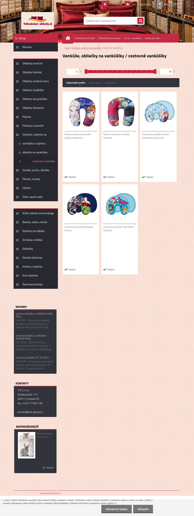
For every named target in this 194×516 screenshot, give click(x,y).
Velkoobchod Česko (85, 38)
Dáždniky (27, 249)
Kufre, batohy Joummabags (38, 213)
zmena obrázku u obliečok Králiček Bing (31, 336)
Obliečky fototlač (32, 72)
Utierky (26, 188)
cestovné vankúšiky (43, 161)
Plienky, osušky (31, 179)
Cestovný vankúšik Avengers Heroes (79, 228)
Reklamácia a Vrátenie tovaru (82, 47)
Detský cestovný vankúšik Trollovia (116, 136)
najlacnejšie (95, 82)
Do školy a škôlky (32, 240)
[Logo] (37, 20)
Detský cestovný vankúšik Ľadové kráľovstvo (77, 136)
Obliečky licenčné (32, 63)
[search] (140, 21)
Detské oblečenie (32, 257)
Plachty (26, 117)
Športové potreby (32, 284)
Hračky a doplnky (32, 266)
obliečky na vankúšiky (35, 152)
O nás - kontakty (132, 38)
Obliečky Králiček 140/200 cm (43, 435)
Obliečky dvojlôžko (33, 90)
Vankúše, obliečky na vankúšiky (34, 135)
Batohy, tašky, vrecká (34, 222)
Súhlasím (143, 509)
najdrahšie (110, 82)
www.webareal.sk (50, 493)
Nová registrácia (141, 4)
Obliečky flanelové (32, 108)
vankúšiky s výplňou (34, 143)
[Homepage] (69, 38)
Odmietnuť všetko (116, 509)
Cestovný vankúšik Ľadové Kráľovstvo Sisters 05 (155, 136)
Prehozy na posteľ (32, 125)
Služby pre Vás (152, 38)
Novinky (27, 47)
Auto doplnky (30, 275)
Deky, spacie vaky (32, 197)
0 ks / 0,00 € (171, 4)
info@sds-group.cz (28, 408)
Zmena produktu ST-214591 (32, 357)
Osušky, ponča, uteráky (35, 170)
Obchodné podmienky (109, 38)
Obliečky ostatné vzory (35, 81)
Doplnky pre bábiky (33, 231)
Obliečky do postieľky (34, 99)
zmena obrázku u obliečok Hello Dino (34, 314)
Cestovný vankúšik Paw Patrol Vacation (118, 228)
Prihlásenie (116, 4)
